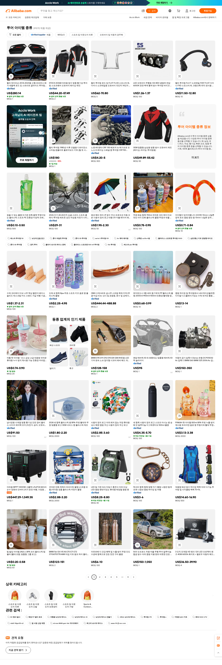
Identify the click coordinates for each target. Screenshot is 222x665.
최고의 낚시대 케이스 (93, 623)
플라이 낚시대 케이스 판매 (54, 245)
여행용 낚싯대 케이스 (56, 617)
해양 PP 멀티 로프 (34, 617)
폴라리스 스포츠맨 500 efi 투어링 (85, 245)
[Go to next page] (133, 577)
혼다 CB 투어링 (79, 238)
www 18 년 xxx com (117, 623)
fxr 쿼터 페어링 (121, 238)
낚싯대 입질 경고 (36, 238)
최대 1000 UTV (200, 617)
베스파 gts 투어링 (129, 245)
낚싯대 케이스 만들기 (102, 617)
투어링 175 (146, 617)
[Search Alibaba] (89, 10)
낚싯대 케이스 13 (79, 617)
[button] (143, 10)
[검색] (152, 11)
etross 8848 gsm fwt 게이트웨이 (64, 623)
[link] (218, 638)
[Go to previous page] (88, 577)
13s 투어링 (110, 245)
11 (128, 577)
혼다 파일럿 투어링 (58, 238)
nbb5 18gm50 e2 (16, 623)
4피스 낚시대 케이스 (126, 617)
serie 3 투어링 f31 (100, 238)
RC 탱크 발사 (14, 617)
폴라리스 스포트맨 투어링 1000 (168, 238)
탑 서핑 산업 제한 (37, 623)
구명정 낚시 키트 (179, 617)
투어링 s (161, 617)
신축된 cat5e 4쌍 (142, 238)
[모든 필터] (15, 34)
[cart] (179, 11)
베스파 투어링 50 (16, 238)
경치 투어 (32, 245)
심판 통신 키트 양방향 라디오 (200, 238)
